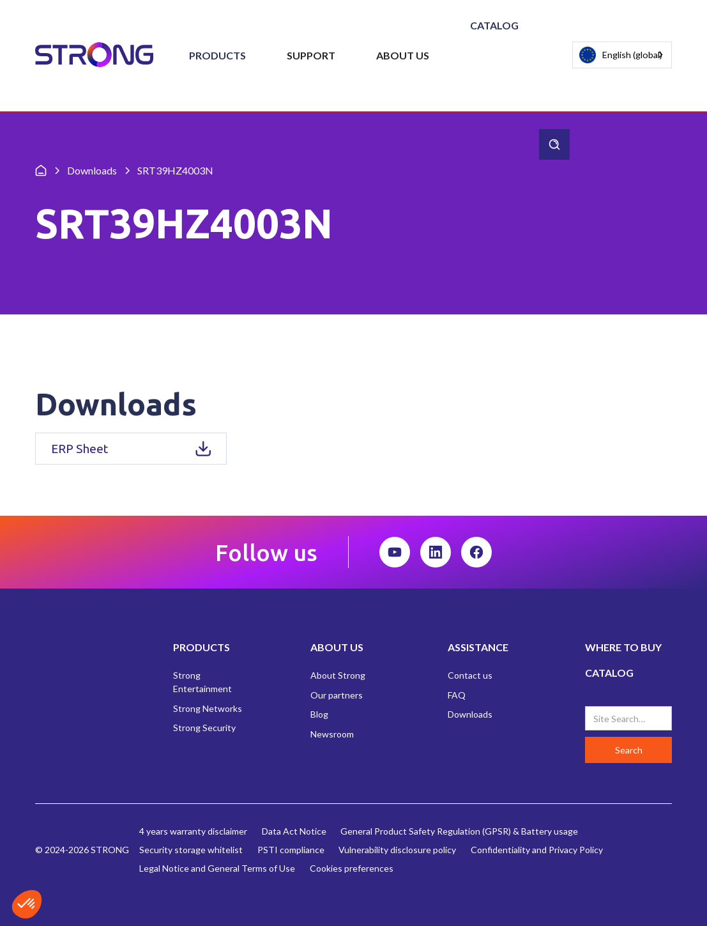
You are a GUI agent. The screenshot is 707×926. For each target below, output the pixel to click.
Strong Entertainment (202, 682)
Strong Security (204, 727)
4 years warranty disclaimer (193, 831)
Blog (319, 714)
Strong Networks (207, 708)
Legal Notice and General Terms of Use (217, 868)
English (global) (620, 55)
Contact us (470, 675)
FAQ (457, 695)
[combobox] (622, 55)
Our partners (336, 695)
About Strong (337, 675)
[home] (94, 55)
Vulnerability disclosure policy (397, 849)
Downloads (470, 714)
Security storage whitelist (191, 849)
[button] (217, 55)
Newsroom (332, 734)
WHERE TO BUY (623, 647)
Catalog (494, 25)
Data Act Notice (294, 831)
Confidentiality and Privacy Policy (537, 849)
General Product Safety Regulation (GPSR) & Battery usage (459, 831)
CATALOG (609, 673)
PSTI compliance (290, 849)
